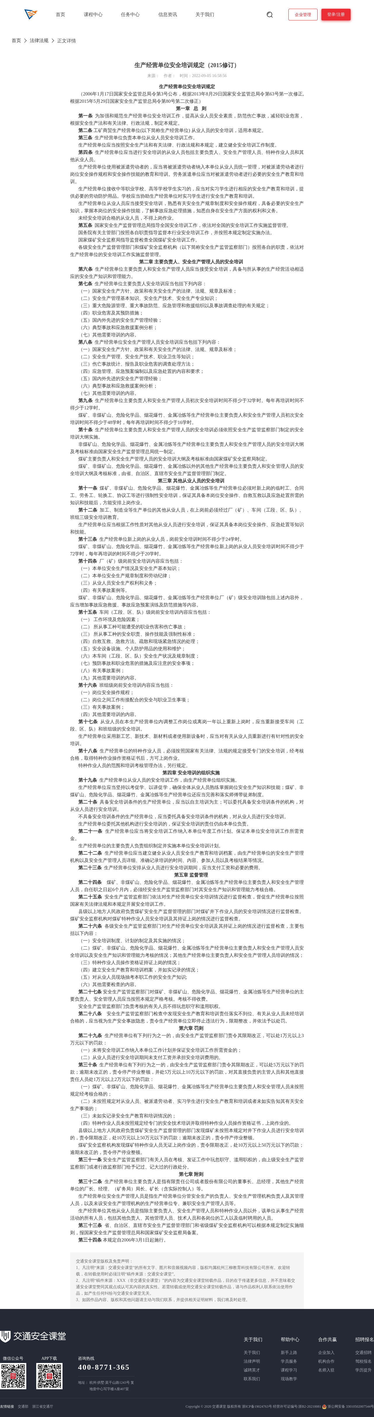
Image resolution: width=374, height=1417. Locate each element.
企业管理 (303, 15)
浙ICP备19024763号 (257, 1406)
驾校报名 (363, 1361)
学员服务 (289, 1361)
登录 (331, 14)
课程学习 (289, 1370)
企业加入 (326, 1352)
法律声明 (252, 1361)
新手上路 (289, 1352)
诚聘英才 (252, 1370)
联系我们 (252, 1379)
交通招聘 (363, 1352)
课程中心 (93, 14)
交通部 (23, 1406)
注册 (341, 14)
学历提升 (363, 1370)
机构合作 (326, 1361)
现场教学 (289, 1379)
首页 (60, 14)
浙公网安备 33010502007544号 (348, 1406)
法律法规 (39, 40)
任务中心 (130, 14)
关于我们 (204, 14)
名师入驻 (326, 1370)
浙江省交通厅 (42, 1406)
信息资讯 (167, 14)
